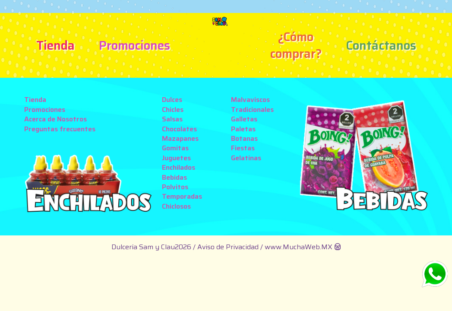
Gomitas (175, 148)
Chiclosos (176, 206)
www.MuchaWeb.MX (298, 246)
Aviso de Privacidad (228, 246)
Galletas (244, 119)
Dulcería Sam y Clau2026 (151, 246)
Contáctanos (381, 45)
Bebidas (174, 177)
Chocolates (179, 129)
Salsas (172, 119)
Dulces (172, 99)
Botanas (244, 138)
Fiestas (243, 148)
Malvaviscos (250, 99)
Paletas (243, 129)
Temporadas (182, 196)
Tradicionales (252, 109)
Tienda (55, 45)
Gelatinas (246, 157)
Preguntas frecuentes (59, 129)
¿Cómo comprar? (296, 45)
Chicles (172, 109)
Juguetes (176, 157)
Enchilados (178, 167)
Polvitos (175, 186)
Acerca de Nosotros (55, 119)
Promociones (134, 45)
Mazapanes (180, 138)
